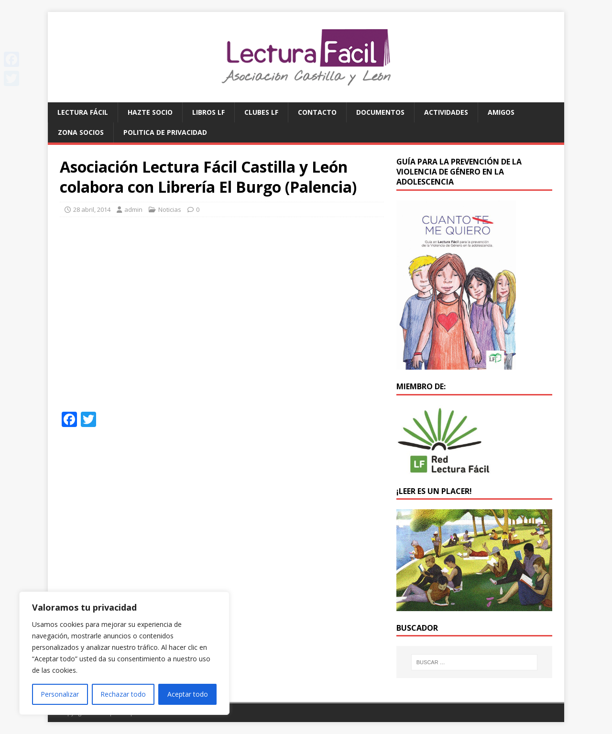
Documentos (380, 112)
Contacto (317, 112)
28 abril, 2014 (91, 209)
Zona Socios (81, 132)
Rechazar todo (123, 694)
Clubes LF (261, 112)
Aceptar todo (187, 694)
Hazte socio (150, 112)
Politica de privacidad (165, 132)
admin (133, 209)
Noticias (169, 209)
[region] (124, 653)
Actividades (446, 112)
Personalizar (60, 694)
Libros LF (208, 112)
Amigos (501, 112)
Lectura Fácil (82, 112)
